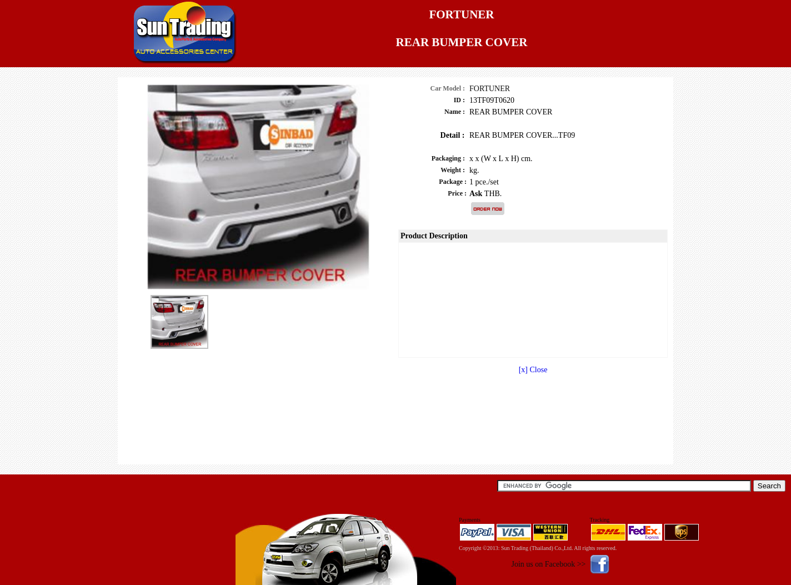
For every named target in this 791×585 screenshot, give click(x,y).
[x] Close (533, 370)
